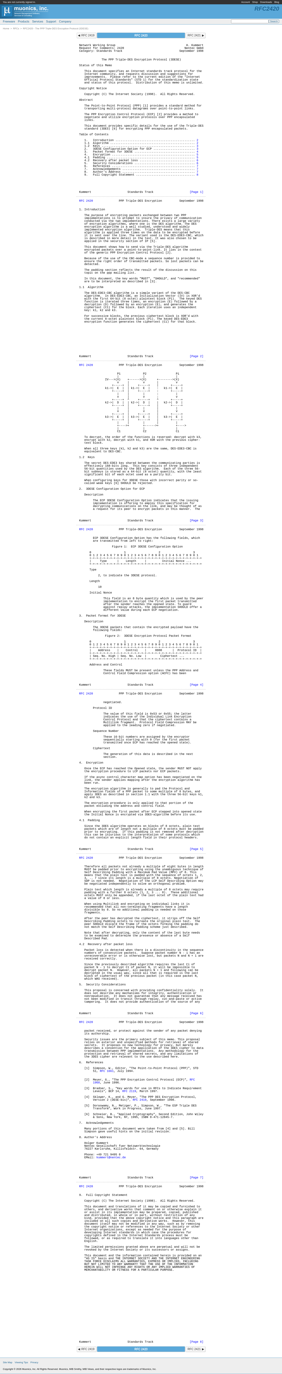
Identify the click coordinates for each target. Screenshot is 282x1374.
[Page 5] (196, 849)
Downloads (266, 2)
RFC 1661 (107, 1071)
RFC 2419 (87, 35)
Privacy (34, 1362)
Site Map (7, 1362)
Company (65, 21)
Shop (255, 2)
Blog (276, 2)
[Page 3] (196, 521)
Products (23, 21)
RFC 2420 (86, 201)
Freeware (9, 21)
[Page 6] (196, 1013)
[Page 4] (196, 685)
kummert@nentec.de (111, 1158)
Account (245, 2)
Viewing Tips (21, 1362)
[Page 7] (196, 1178)
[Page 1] (196, 192)
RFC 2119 (129, 1091)
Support (51, 21)
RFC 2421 (194, 35)
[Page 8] (196, 1342)
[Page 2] (196, 356)
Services (37, 21)
